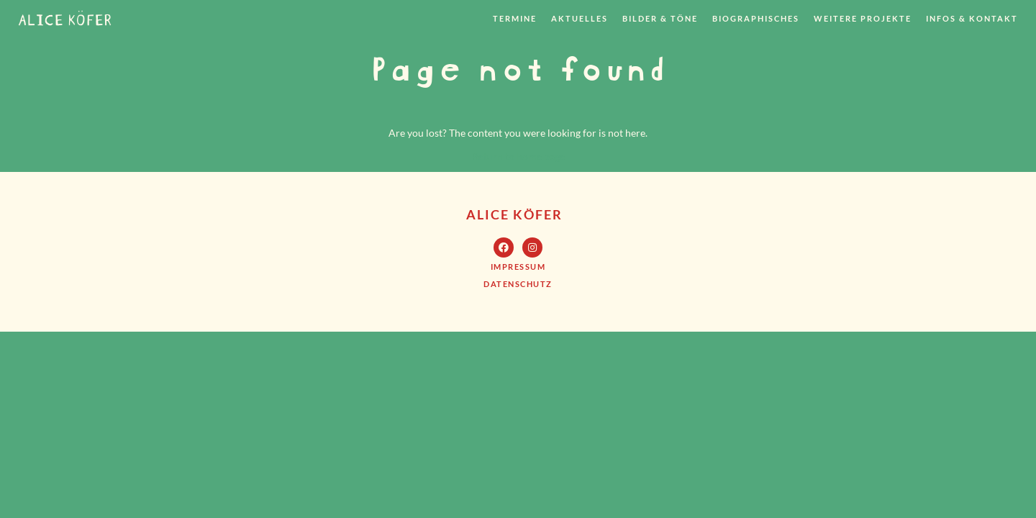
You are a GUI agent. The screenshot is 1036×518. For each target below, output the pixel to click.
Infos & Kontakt (972, 18)
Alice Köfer (514, 214)
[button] (518, 267)
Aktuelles (579, 18)
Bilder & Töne (660, 18)
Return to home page (518, 156)
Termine (515, 18)
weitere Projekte (863, 18)
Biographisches (755, 18)
